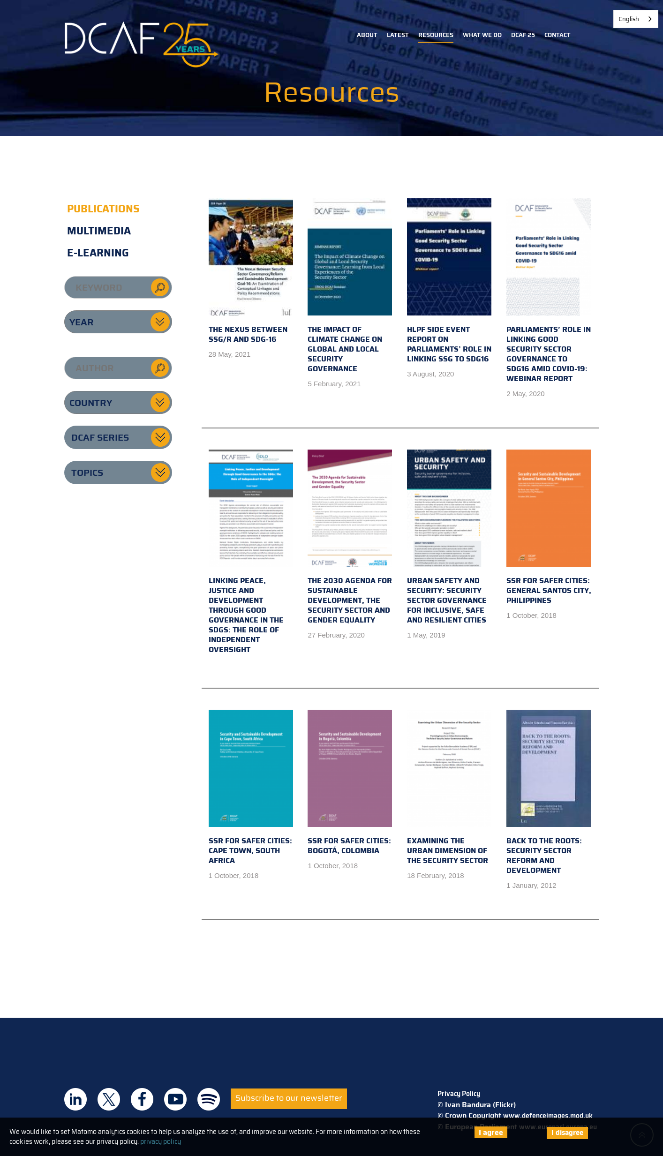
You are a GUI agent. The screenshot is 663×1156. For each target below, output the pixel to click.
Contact (557, 35)
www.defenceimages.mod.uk (548, 1116)
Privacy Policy (458, 1093)
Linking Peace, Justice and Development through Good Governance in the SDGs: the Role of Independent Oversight (251, 552)
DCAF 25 (523, 35)
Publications (103, 209)
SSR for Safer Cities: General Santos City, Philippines (548, 528)
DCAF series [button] (100, 437)
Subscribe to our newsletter (288, 1097)
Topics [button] (87, 472)
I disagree (567, 1132)
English (628, 19)
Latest (398, 35)
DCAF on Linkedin (75, 1099)
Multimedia (99, 231)
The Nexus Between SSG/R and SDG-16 (251, 271)
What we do (482, 35)
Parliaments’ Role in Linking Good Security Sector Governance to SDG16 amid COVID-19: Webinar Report (548, 291)
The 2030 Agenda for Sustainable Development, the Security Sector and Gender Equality (350, 538)
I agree (491, 1132)
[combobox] (635, 19)
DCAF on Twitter (109, 1099)
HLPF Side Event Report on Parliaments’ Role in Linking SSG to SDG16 (449, 281)
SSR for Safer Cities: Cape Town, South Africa (251, 788)
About (367, 35)
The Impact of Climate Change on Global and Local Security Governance (350, 286)
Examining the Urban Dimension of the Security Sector (449, 788)
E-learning (98, 253)
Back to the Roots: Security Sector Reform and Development (548, 793)
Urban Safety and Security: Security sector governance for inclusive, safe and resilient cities (449, 538)
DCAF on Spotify (208, 1099)
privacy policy (160, 1141)
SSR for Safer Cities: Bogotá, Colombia (350, 783)
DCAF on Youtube (175, 1099)
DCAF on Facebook (142, 1099)
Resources (435, 35)
